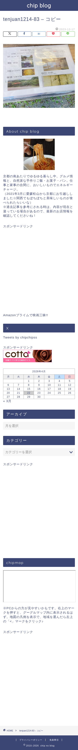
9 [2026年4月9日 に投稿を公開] (39, 385)
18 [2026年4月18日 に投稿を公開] (59, 389)
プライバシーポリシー (30, 740)
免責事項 (54, 740)
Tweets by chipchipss (20, 337)
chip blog (39, 5)
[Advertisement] (39, 268)
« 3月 (7, 401)
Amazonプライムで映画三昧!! (25, 315)
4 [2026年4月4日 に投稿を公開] (59, 381)
